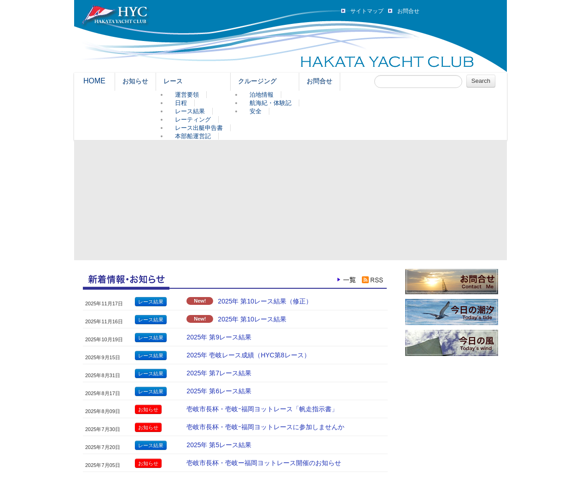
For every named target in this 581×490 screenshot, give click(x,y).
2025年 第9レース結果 (218, 337)
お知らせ (135, 81)
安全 (255, 111)
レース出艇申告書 (199, 127)
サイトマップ (366, 11)
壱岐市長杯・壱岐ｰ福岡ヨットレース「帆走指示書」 (262, 409)
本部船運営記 (193, 136)
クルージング (257, 81)
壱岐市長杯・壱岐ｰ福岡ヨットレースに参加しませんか (265, 427)
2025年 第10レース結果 (252, 319)
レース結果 (190, 111)
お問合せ (408, 11)
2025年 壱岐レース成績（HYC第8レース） (248, 355)
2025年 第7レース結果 (218, 373)
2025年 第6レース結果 (218, 391)
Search (480, 80)
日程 (181, 102)
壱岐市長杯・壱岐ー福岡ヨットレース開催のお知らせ (263, 463)
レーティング (193, 119)
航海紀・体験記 (270, 102)
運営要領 (187, 94)
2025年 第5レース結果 (218, 445)
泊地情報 (261, 94)
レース (173, 81)
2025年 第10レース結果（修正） (265, 301)
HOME (94, 81)
